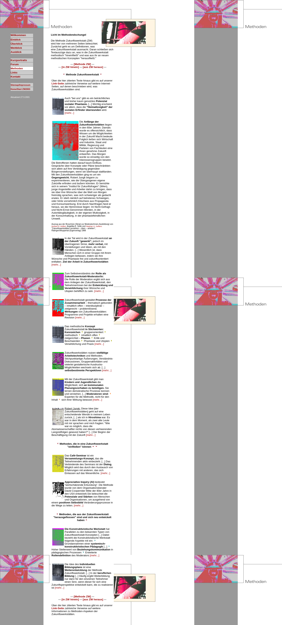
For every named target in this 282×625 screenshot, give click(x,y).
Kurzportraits (19, 60)
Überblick (17, 43)
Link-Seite (58, 83)
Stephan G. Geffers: (94, 226)
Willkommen (18, 35)
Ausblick (16, 52)
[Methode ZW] (82, 64)
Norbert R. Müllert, (59, 226)
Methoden (17, 68)
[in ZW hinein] (70, 67)
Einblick (16, 39)
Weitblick (16, 47)
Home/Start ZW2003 (20, 89)
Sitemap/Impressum (20, 85)
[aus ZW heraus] (93, 67)
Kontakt (15, 76)
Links (14, 72)
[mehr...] (69, 112)
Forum (15, 64)
